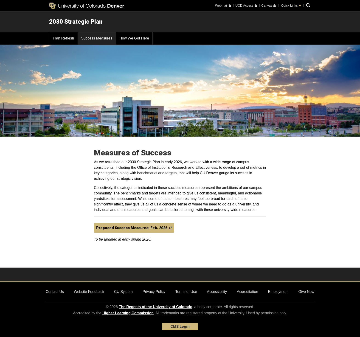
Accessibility (217, 292)
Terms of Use (186, 292)
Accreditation (247, 292)
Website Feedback (89, 292)
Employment (278, 292)
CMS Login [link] (179, 326)
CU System (123, 292)
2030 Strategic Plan (75, 21)
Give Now (306, 292)
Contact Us (55, 292)
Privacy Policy (154, 292)
